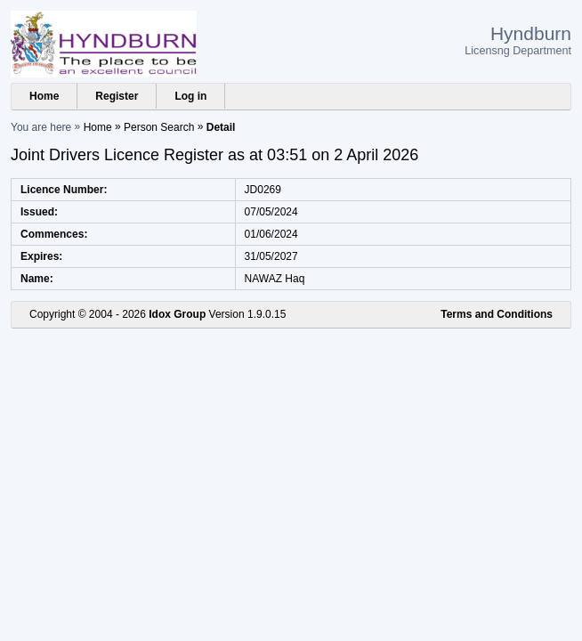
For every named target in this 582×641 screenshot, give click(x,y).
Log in (190, 96)
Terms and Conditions (497, 314)
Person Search (159, 127)
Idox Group (177, 314)
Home (44, 96)
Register (116, 96)
